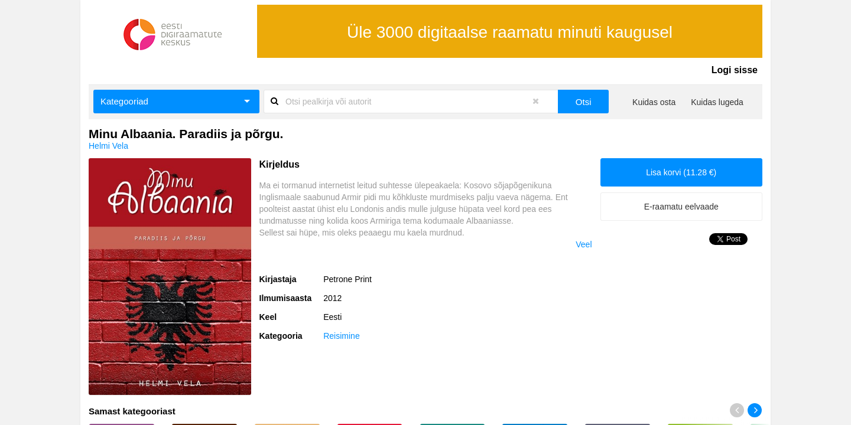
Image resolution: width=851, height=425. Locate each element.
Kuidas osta (653, 102)
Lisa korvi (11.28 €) (681, 172)
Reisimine (341, 336)
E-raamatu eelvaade (681, 206)
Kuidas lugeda (717, 102)
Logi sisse (735, 70)
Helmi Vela (108, 146)
